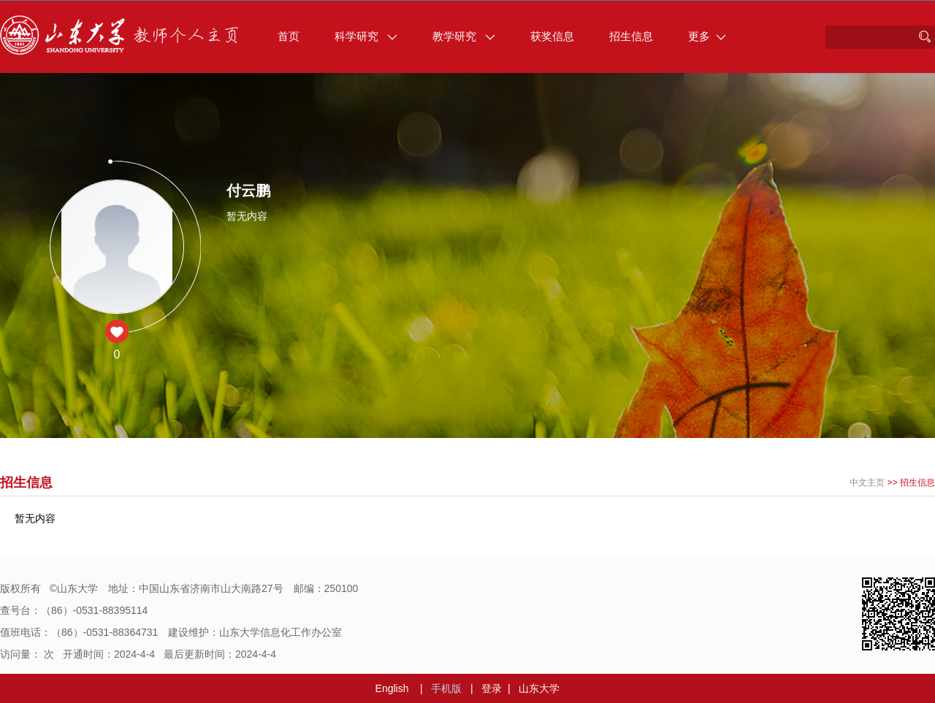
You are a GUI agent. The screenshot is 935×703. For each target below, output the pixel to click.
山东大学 (539, 688)
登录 (491, 688)
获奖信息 (552, 36)
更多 (707, 36)
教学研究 (463, 36)
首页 (288, 36)
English (392, 688)
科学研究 (366, 36)
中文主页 (867, 482)
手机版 (446, 688)
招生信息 (631, 36)
